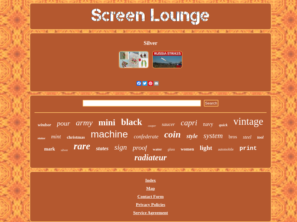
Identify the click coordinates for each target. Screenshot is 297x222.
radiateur (150, 157)
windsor (44, 125)
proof (140, 147)
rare (82, 146)
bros (233, 137)
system (213, 136)
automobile (226, 149)
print (248, 148)
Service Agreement (150, 212)
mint (56, 136)
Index (150, 180)
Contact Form (150, 196)
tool (260, 137)
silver (64, 150)
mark (49, 148)
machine (109, 134)
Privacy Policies (150, 204)
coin (172, 134)
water (157, 149)
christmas (76, 137)
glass (171, 149)
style (192, 136)
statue (41, 138)
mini (106, 122)
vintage (248, 121)
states (102, 148)
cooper (152, 125)
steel (247, 137)
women (187, 149)
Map (150, 188)
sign (120, 147)
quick (223, 125)
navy (208, 124)
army (84, 122)
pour (63, 123)
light (206, 147)
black (131, 122)
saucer (168, 124)
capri (189, 122)
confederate (146, 137)
